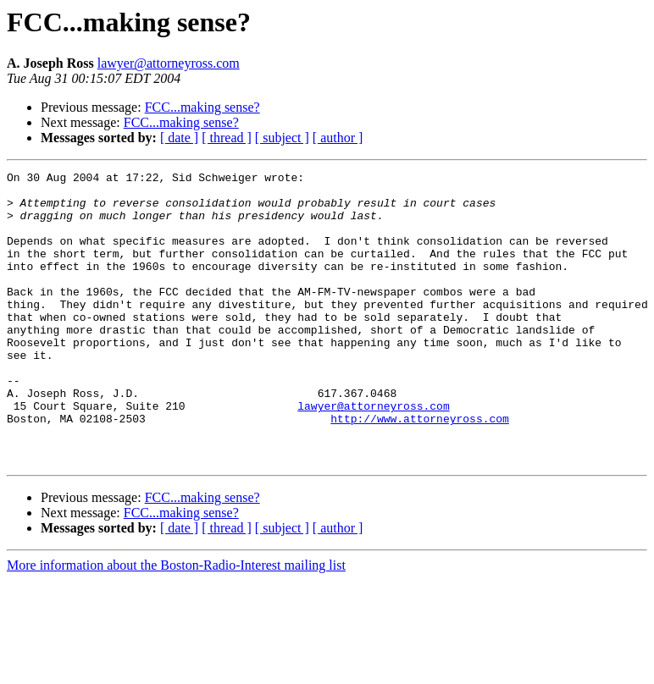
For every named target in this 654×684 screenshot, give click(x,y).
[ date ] (179, 137)
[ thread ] (227, 137)
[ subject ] (282, 137)
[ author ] (338, 137)
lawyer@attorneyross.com (168, 63)
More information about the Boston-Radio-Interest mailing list (176, 623)
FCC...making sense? (202, 107)
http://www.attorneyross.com (419, 469)
